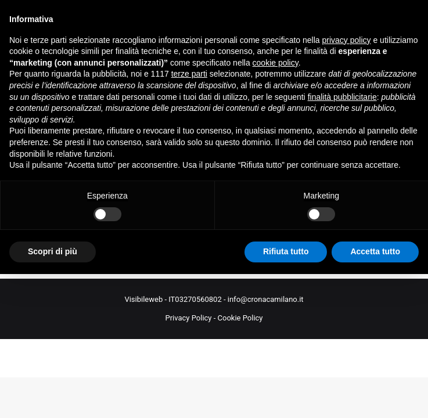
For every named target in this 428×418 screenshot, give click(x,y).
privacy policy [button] (346, 40)
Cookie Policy (240, 318)
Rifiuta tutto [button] (286, 251)
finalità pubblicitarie (342, 97)
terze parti (189, 73)
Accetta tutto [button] (375, 251)
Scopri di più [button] (52, 251)
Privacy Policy (188, 318)
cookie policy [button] (275, 62)
